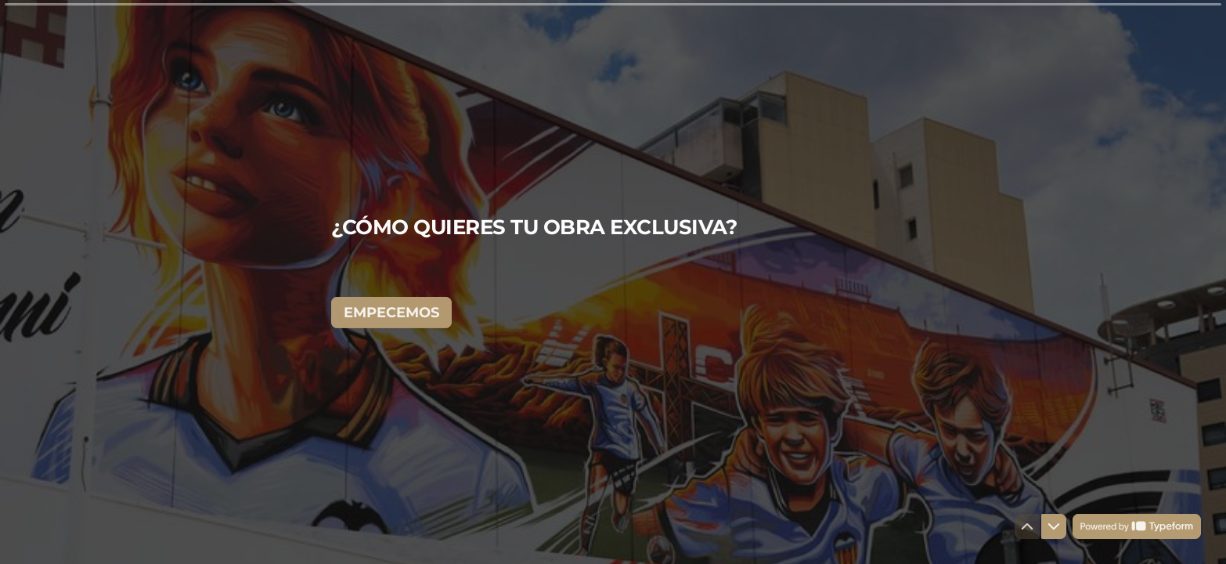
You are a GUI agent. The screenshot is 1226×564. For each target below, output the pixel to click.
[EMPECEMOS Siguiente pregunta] (391, 311)
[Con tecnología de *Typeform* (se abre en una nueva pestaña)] (1137, 526)
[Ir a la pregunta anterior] (1027, 526)
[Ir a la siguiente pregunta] (1053, 526)
